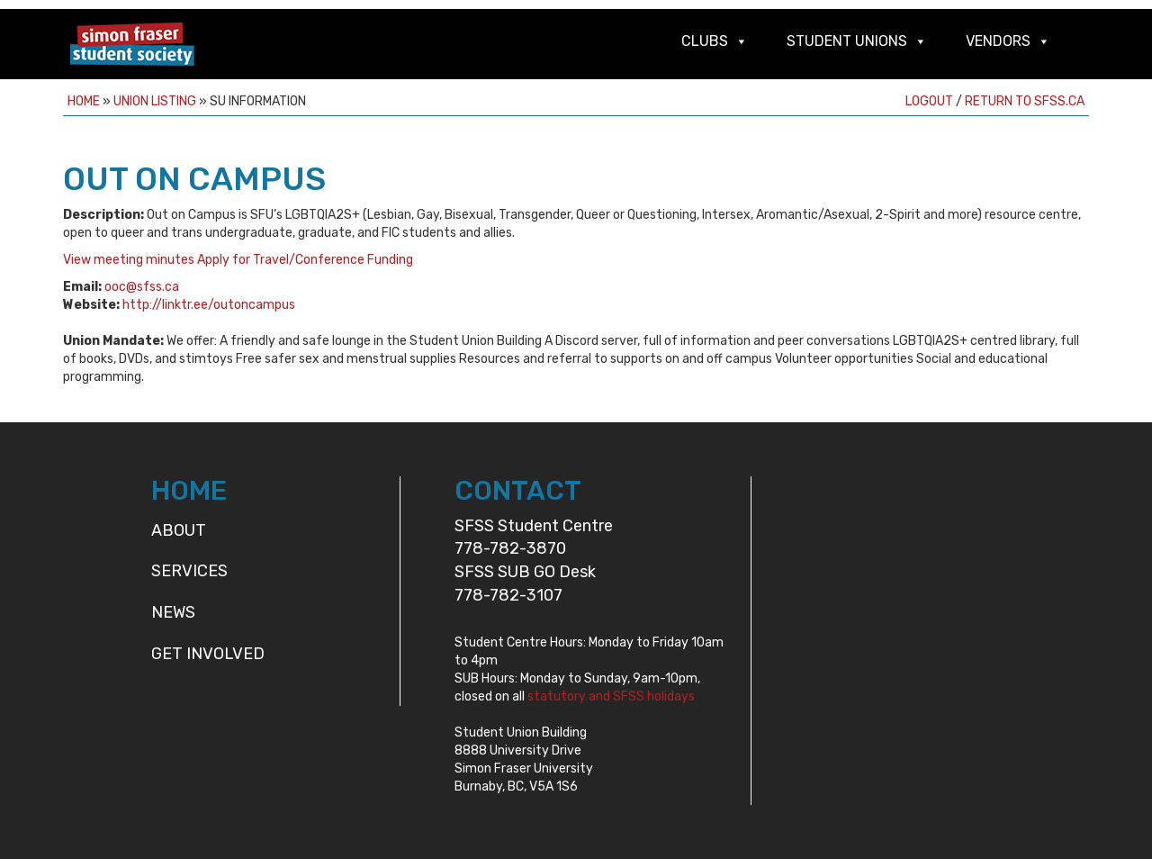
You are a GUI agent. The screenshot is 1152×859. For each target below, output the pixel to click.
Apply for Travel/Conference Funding (305, 259)
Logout (929, 101)
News (173, 612)
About (178, 530)
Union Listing (154, 101)
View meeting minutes (128, 259)
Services (189, 571)
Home (84, 101)
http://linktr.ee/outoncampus (208, 304)
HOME (189, 491)
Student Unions (847, 41)
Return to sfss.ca (1024, 101)
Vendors (998, 41)
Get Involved (208, 654)
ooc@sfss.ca (141, 286)
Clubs (704, 41)
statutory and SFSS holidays (611, 696)
